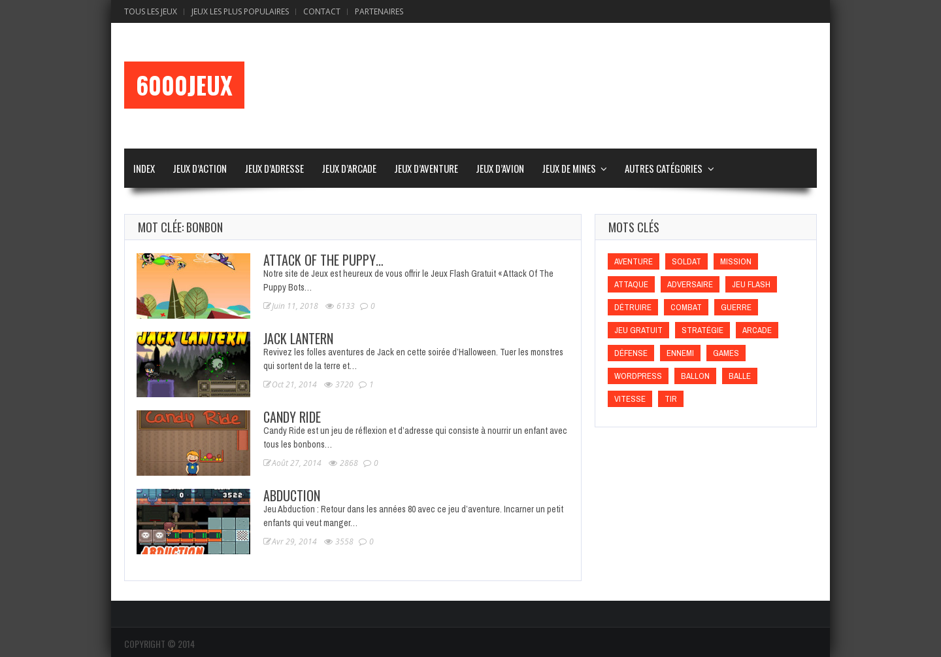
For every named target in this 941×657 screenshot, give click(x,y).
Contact (321, 11)
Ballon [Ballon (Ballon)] (695, 376)
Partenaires (379, 11)
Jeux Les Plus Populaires (240, 11)
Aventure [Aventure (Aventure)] (633, 261)
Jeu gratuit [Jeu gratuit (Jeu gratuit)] (638, 330)
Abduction (291, 495)
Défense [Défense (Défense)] (631, 353)
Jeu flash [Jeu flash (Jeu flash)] (751, 284)
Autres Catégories (663, 168)
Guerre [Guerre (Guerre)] (736, 307)
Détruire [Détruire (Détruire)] (633, 307)
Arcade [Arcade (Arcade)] (757, 330)
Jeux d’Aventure (426, 168)
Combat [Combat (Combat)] (686, 307)
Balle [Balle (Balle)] (740, 376)
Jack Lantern (298, 338)
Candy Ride (292, 417)
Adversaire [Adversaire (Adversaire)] (690, 284)
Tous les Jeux (150, 11)
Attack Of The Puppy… (323, 260)
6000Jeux (184, 85)
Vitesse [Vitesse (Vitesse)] (630, 398)
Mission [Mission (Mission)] (735, 261)
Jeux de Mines (569, 168)
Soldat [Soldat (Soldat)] (686, 261)
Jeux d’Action (200, 168)
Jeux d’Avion (500, 168)
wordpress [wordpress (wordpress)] (638, 376)
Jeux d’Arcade (349, 168)
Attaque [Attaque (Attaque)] (631, 284)
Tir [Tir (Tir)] (671, 398)
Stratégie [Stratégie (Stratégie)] (702, 330)
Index (144, 168)
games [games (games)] (726, 353)
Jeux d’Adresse (274, 168)
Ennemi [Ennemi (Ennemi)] (680, 353)
